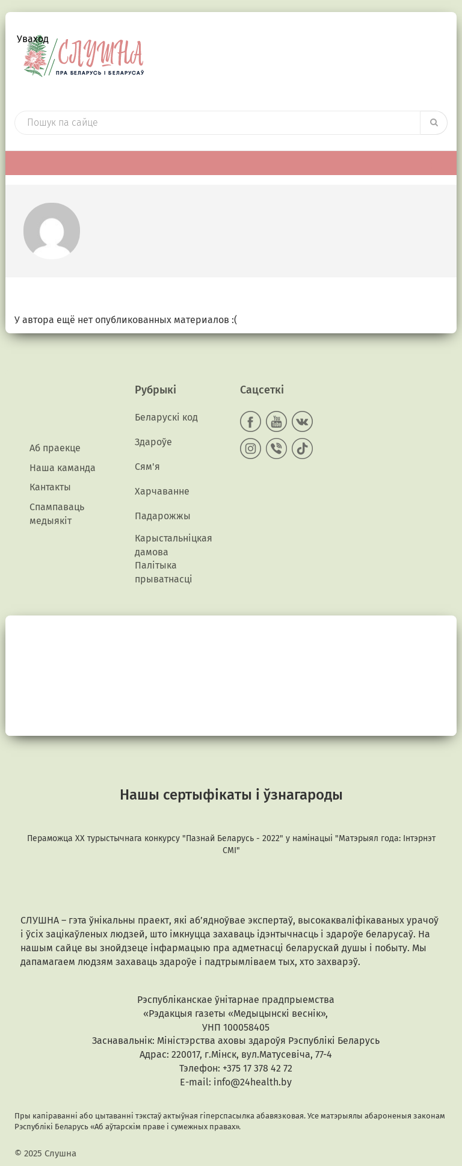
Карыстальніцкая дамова (173, 545)
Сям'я (147, 466)
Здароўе (153, 442)
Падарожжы (163, 516)
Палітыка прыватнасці (163, 572)
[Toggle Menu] (441, 162)
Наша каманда (62, 467)
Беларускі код (166, 417)
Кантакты (50, 487)
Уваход (33, 39)
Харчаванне (162, 491)
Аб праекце (55, 448)
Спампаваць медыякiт (56, 513)
